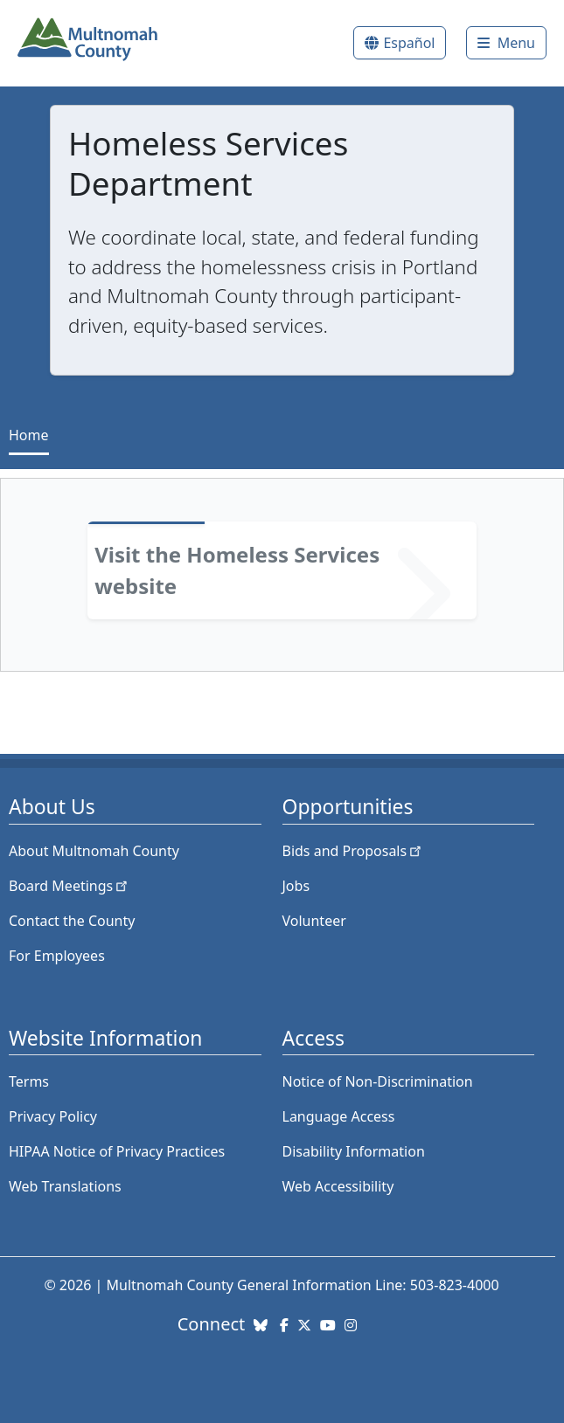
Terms (29, 1081)
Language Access (338, 1116)
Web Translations (65, 1186)
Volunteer (314, 920)
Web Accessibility (338, 1186)
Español (409, 42)
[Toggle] (506, 42)
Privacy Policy (53, 1116)
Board (69, 885)
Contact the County (72, 920)
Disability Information (353, 1151)
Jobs (296, 885)
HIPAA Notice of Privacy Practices (117, 1151)
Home (29, 435)
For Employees (57, 955)
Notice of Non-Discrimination (377, 1081)
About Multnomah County (94, 850)
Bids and (353, 850)
